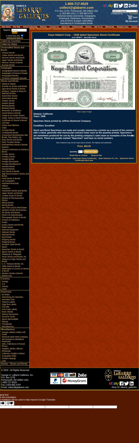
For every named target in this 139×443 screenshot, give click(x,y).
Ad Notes (6, 294)
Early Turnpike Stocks (11, 142)
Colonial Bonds (8, 130)
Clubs (4, 128)
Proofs (4, 222)
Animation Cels (8, 299)
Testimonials (77, 27)
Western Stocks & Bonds (12, 273)
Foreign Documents (10, 161)
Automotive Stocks (10, 96)
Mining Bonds (7, 205)
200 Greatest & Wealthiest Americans (13, 340)
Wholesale (109, 27)
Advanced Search (15, 38)
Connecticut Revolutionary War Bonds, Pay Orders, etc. (15, 136)
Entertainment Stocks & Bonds (15, 145)
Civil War (5, 123)
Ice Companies (8, 181)
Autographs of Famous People (14, 73)
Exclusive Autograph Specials (14, 78)
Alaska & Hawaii (8, 84)
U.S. (3, 284)
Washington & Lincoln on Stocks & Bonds (15, 270)
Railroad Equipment (10, 230)
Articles (134, 27)
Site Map (16, 27)
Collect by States (9, 44)
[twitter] (120, 7)
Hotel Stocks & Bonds (11, 178)
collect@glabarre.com (77, 7)
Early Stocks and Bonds (12, 140)
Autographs (6, 68)
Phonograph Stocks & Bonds (14, 217)
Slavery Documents (10, 314)
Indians (5, 186)
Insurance (6, 188)
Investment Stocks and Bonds (14, 191)
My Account (132, 21)
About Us (65, 27)
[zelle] (133, 7)
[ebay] (108, 7)
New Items (6, 27)
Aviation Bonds (8, 103)
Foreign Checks (8, 157)
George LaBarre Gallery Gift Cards (13, 333)
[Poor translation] (10, 403)
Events (88, 27)
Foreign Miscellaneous (11, 164)
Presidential (7, 324)
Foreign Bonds (8, 159)
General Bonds (8, 169)
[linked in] (126, 7)
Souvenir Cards (8, 317)
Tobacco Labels (8, 302)
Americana (6, 292)
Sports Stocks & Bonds (11, 252)
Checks (5, 286)
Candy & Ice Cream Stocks (13, 115)
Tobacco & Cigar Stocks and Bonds (14, 260)
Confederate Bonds (10, 133)
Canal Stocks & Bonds (11, 113)
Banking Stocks (8, 108)
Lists (4, 361)
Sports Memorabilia (10, 319)
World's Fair (7, 276)
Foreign (5, 281)
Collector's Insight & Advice (13, 353)
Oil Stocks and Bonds (11, 212)
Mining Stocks (8, 203)
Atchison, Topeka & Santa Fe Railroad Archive (14, 92)
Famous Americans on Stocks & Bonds (15, 150)
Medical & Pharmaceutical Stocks (13, 199)
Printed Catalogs (9, 358)
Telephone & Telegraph (11, 254)
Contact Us (54, 27)
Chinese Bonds (8, 53)
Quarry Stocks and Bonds (12, 225)
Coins (4, 289)
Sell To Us (98, 27)
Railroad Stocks (8, 232)
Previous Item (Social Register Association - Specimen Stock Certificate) (65, 158)
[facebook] (116, 7)
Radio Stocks (7, 227)
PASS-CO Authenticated (12, 215)
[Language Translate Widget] (125, 11)
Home (32, 29)
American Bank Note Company (15, 337)
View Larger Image (84, 111)
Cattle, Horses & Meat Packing (15, 118)
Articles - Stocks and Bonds (14, 364)
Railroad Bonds (8, 234)
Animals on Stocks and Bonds (14, 86)
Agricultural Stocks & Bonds (13, 89)
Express (5, 147)
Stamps (5, 321)
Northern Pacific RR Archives (14, 210)
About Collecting (30, 27)
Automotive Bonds (9, 98)
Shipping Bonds (8, 242)
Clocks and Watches (10, 125)
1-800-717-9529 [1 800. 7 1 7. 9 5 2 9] (76, 4)
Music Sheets (7, 312)
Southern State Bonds (11, 244)
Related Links (123, 27)
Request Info (96, 155)
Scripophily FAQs (9, 356)
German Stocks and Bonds (13, 58)
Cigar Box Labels (9, 304)
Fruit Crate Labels (9, 309)
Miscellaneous (8, 326)
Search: (15, 30)
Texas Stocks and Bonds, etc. (14, 257)
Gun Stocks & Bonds (10, 171)
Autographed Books (10, 76)
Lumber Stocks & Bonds (12, 196)
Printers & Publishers (11, 220)
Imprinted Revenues (10, 183)
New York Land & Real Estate (14, 208)
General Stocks (8, 166)
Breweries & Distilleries (11, 110)
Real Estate (7, 237)
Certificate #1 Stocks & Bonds (14, 120)
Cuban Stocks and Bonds (12, 55)
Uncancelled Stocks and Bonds (12, 48)
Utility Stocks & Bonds (11, 266)
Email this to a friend (78, 155)
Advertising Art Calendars (12, 297)
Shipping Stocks (8, 239)
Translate (130, 13)
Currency (5, 279)
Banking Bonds (8, 106)
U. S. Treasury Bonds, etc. (13, 264)
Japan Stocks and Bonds (12, 60)
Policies (43, 27)
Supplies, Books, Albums (12, 348)
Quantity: (76, 152)
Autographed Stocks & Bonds (14, 71)
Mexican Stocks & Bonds (12, 62)
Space (4, 247)
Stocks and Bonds (9, 81)
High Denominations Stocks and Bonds (15, 175)
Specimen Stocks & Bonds (13, 249)
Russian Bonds (8, 65)
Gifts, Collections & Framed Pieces (13, 345)
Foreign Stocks (8, 154)
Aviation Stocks (8, 101)
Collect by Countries (10, 41)
